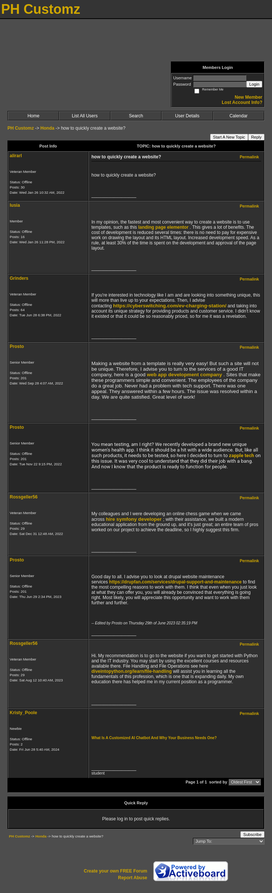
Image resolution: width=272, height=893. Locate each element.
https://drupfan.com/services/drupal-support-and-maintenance (175, 582)
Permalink (249, 157)
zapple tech (241, 455)
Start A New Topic (229, 137)
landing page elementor (163, 227)
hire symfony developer (134, 519)
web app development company (184, 374)
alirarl (16, 155)
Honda (47, 128)
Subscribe (252, 834)
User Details (187, 115)
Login (254, 84)
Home (34, 115)
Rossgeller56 (24, 497)
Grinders (19, 278)
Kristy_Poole (23, 712)
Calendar (238, 115)
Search (136, 115)
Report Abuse (132, 877)
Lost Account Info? (242, 102)
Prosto (17, 346)
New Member (248, 97)
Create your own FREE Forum (115, 871)
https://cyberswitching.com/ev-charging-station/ (169, 305)
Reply (256, 137)
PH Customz (21, 128)
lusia (15, 205)
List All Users (84, 115)
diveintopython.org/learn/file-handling (131, 671)
